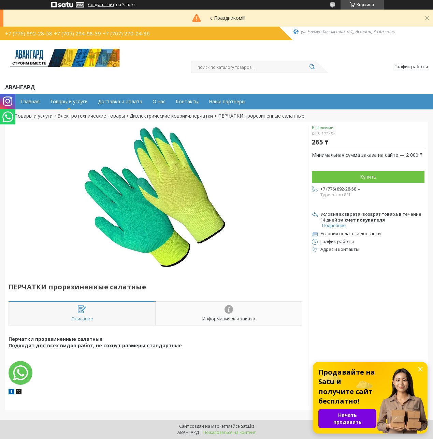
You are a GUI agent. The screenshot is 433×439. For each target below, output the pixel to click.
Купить (368, 176)
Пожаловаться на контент (229, 432)
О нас (159, 101)
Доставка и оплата (120, 101)
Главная (30, 101)
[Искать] (312, 67)
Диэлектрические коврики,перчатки (171, 116)
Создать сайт (101, 4)
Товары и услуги (69, 101)
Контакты (187, 101)
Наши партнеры (227, 101)
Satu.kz (247, 426)
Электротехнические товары (91, 116)
